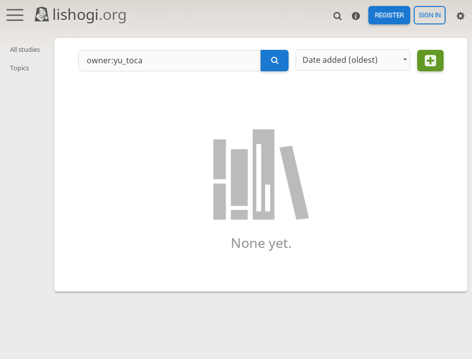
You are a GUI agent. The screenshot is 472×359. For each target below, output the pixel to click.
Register (389, 15)
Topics (19, 67)
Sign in (430, 15)
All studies (25, 49)
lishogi (80, 14)
